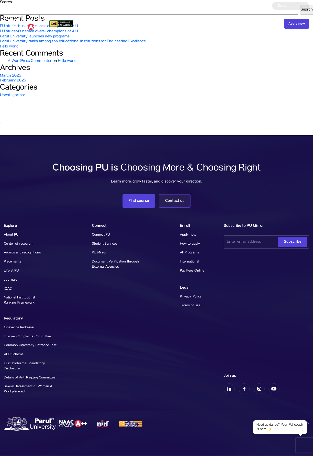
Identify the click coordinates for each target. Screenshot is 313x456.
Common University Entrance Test (30, 345)
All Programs (189, 253)
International (189, 262)
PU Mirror (99, 253)
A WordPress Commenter (30, 61)
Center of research (18, 244)
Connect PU (101, 235)
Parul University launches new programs (35, 36)
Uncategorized (12, 95)
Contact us (267, 24)
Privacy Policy (191, 297)
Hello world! (10, 46)
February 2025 (13, 80)
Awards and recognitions (22, 253)
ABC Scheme (13, 354)
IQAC (8, 289)
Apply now (296, 24)
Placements (12, 262)
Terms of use (190, 305)
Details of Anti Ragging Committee (29, 378)
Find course (139, 200)
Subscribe (292, 241)
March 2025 (10, 75)
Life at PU (11, 271)
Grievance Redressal (19, 327)
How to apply (190, 244)
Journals (10, 280)
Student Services (104, 244)
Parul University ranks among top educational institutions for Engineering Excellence (73, 41)
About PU (11, 235)
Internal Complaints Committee (27, 336)
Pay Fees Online (192, 271)
